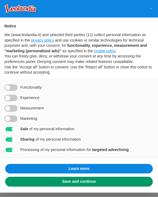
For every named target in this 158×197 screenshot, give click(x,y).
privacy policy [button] (42, 40)
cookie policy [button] (105, 51)
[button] (150, 8)
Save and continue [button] (79, 181)
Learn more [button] (78, 168)
